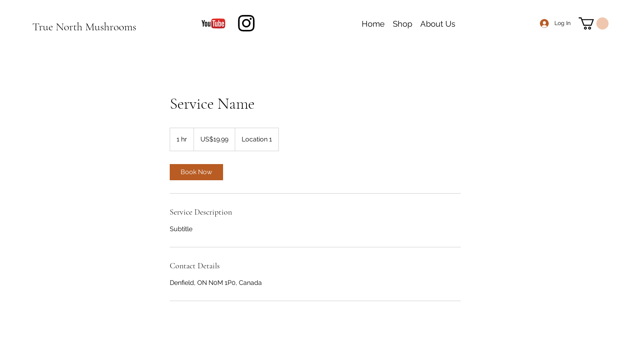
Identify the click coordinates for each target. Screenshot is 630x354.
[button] (594, 23)
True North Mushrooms (84, 27)
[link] (196, 172)
